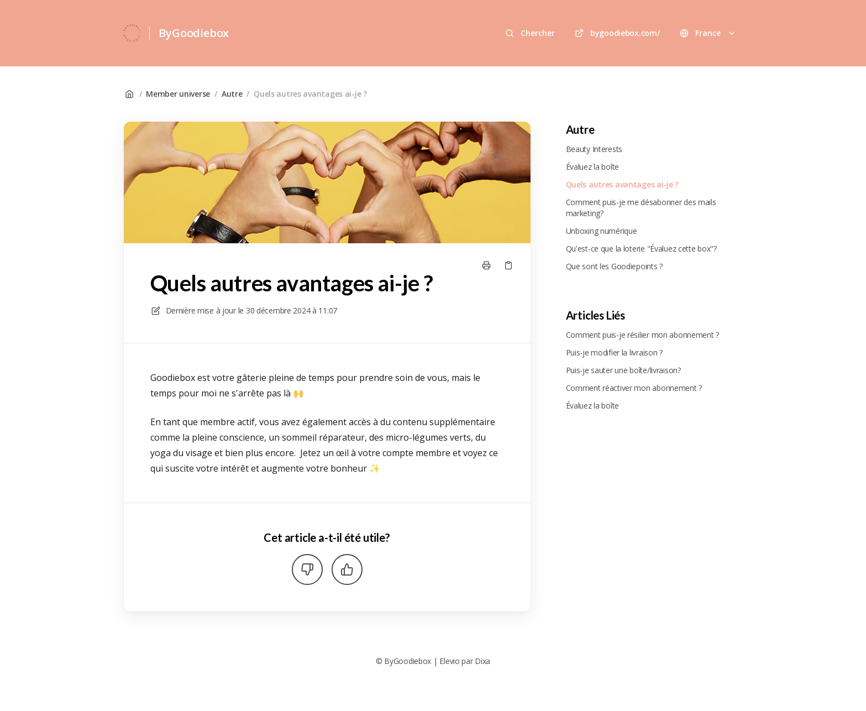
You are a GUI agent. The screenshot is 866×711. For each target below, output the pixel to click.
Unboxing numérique (601, 231)
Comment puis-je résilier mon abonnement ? (643, 335)
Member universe (178, 93)
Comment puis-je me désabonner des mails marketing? (641, 207)
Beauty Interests (594, 149)
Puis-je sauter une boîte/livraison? (623, 370)
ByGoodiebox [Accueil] (194, 32)
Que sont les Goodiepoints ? (614, 266)
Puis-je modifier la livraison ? (614, 352)
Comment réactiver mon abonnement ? (634, 388)
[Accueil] (132, 33)
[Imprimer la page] (486, 265)
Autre (232, 93)
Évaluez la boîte (593, 166)
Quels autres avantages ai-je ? (310, 93)
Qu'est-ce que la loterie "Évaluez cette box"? (641, 248)
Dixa (482, 661)
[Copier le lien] (508, 265)
